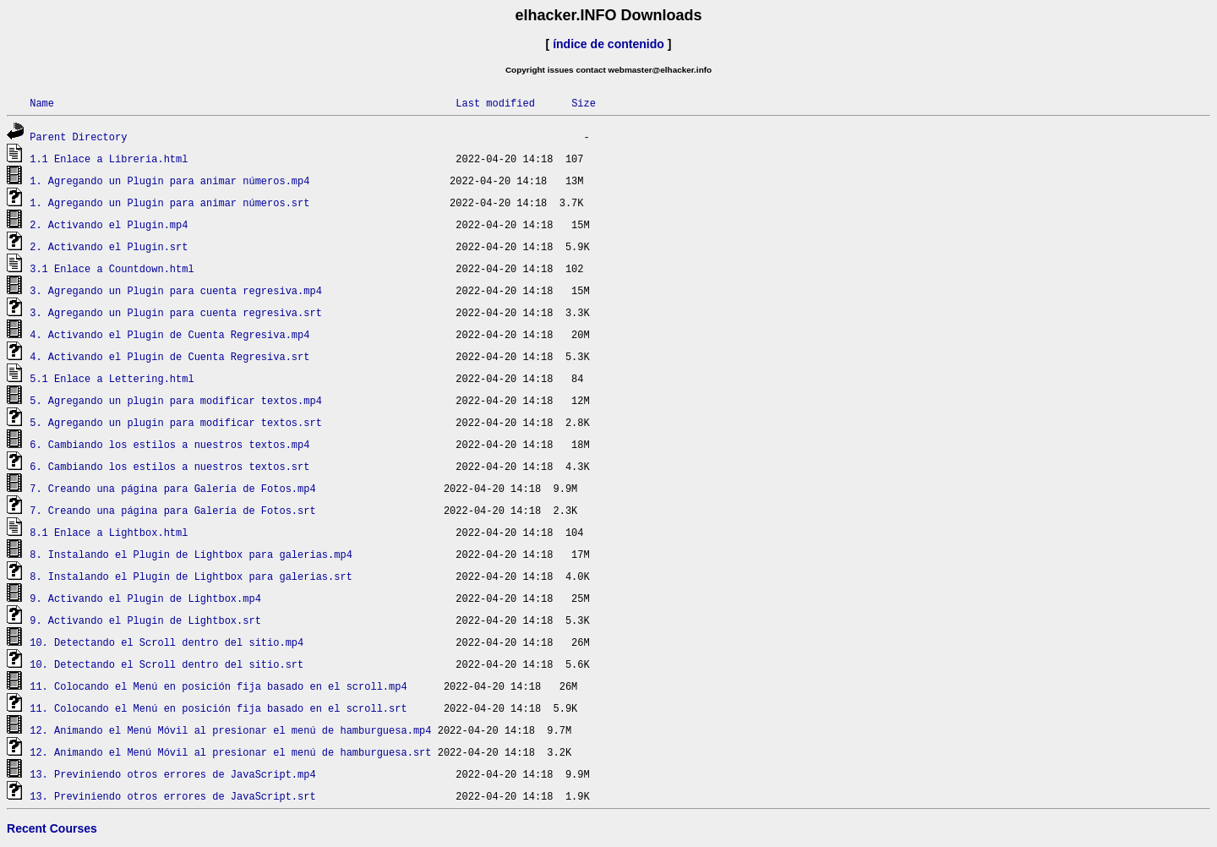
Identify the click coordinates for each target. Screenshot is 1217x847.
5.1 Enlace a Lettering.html (112, 378)
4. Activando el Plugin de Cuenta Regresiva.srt (169, 356)
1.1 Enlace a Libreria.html (109, 158)
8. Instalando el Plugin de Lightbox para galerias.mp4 (191, 554)
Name (42, 103)
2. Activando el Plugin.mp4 (109, 224)
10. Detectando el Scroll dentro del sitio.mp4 (166, 642)
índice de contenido (608, 44)
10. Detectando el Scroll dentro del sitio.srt (166, 664)
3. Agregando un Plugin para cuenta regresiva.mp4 (176, 290)
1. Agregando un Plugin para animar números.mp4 (169, 180)
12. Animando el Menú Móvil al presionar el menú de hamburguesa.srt (230, 752)
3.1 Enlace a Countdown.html (112, 268)
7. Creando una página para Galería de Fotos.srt (172, 510)
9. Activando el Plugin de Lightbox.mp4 (145, 598)
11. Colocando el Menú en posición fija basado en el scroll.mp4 (218, 686)
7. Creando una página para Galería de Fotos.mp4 (172, 488)
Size (583, 103)
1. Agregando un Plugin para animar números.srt (169, 202)
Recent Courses (52, 828)
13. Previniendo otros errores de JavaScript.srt (172, 796)
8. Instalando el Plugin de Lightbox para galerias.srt (191, 576)
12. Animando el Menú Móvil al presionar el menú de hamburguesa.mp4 (230, 730)
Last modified (495, 103)
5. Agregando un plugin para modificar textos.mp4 (176, 400)
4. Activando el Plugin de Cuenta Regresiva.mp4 (169, 334)
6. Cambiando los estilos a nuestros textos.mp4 (169, 444)
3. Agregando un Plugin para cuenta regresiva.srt (176, 312)
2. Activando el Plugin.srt (109, 246)
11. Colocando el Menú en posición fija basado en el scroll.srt (218, 708)
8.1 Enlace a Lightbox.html (109, 532)
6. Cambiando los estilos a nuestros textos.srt (169, 466)
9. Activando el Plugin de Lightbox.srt (145, 620)
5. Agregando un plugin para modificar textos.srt (176, 422)
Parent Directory (78, 136)
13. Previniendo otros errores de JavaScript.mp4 (172, 774)
